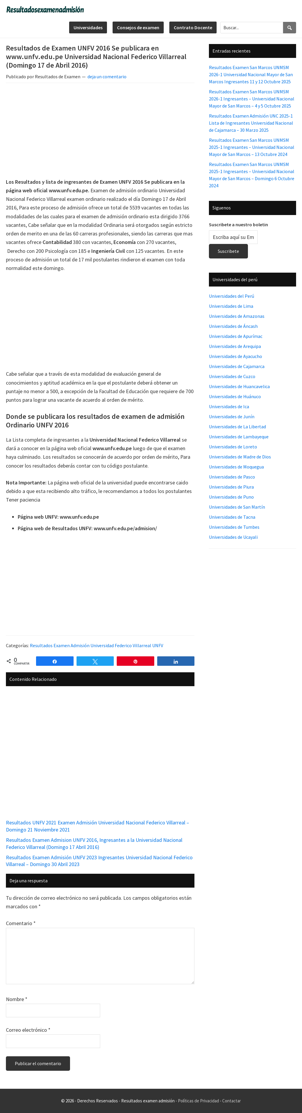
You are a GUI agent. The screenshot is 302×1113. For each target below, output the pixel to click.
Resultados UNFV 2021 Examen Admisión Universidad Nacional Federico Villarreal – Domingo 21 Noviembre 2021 (97, 826)
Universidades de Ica (229, 406)
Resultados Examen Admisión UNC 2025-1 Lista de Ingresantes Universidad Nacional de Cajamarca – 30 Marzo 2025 (251, 123)
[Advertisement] (100, 131)
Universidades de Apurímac (235, 336)
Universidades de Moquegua (236, 467)
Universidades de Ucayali (233, 537)
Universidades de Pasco (232, 477)
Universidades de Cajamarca (236, 366)
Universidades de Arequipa (235, 346)
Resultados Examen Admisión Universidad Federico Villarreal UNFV (96, 645)
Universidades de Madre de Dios (240, 457)
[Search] (289, 27)
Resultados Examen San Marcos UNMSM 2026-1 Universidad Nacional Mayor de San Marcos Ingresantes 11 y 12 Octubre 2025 (251, 74)
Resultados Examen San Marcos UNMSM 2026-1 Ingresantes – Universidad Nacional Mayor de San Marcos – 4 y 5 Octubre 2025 (251, 99)
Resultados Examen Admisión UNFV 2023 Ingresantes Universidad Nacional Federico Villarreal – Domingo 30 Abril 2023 (99, 861)
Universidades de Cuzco (232, 376)
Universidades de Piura (231, 487)
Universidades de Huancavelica (239, 386)
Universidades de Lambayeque (239, 437)
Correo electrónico (28, 1029)
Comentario (21, 923)
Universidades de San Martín (237, 507)
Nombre (16, 999)
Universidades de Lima (231, 306)
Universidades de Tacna (232, 517)
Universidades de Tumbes (234, 527)
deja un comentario (106, 76)
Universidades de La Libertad (237, 426)
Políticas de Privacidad (198, 1101)
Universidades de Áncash (233, 326)
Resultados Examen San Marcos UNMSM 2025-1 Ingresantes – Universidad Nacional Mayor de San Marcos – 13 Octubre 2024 (251, 147)
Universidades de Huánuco (235, 396)
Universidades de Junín (231, 416)
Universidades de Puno (231, 497)
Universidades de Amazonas (236, 316)
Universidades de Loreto (233, 447)
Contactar (231, 1101)
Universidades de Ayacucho (235, 356)
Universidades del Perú (231, 296)
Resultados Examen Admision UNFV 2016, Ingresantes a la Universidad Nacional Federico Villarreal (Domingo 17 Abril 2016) (94, 843)
